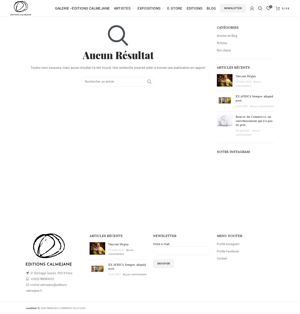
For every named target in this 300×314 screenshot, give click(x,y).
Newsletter (233, 8)
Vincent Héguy (246, 76)
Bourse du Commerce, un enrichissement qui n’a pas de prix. (254, 121)
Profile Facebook (228, 251)
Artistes (222, 43)
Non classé (224, 50)
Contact (222, 258)
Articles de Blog (227, 35)
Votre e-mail (182, 247)
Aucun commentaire (262, 106)
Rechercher (149, 81)
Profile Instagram (228, 244)
